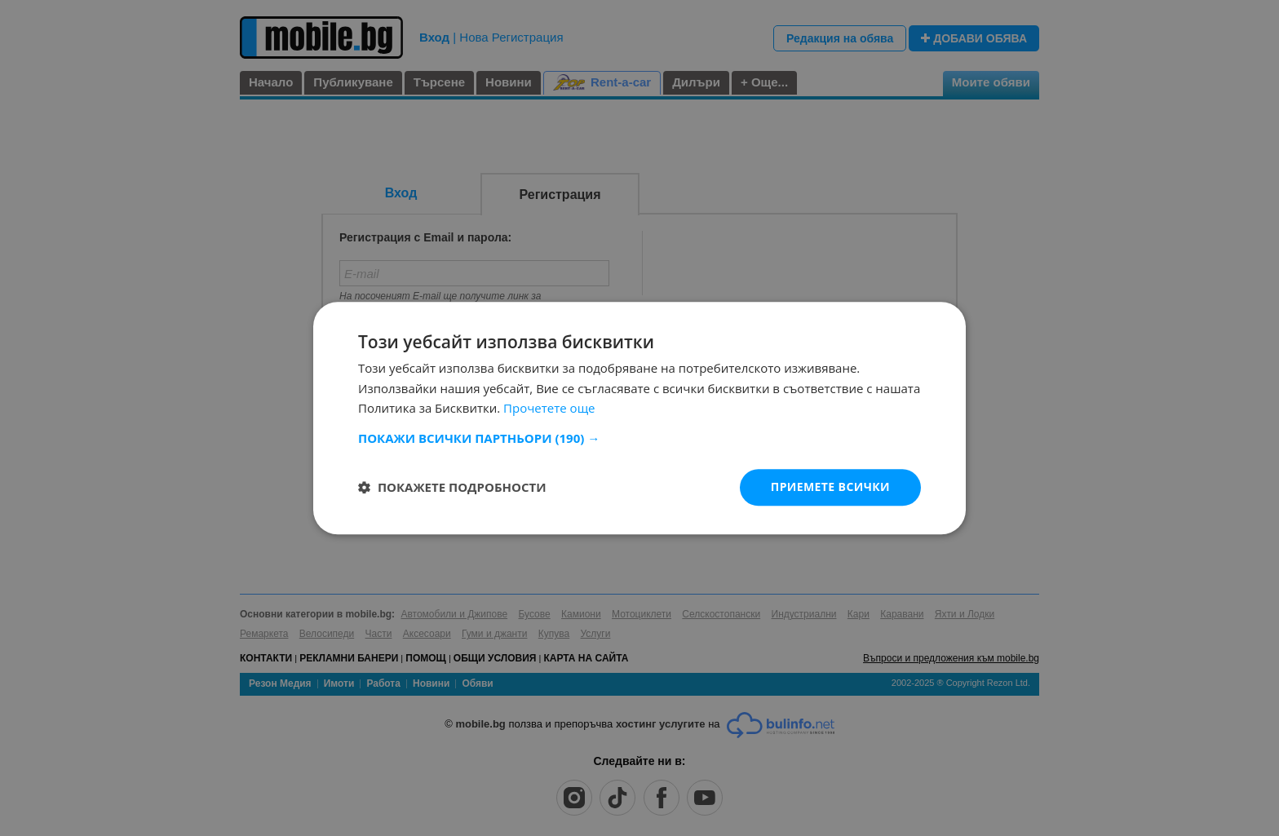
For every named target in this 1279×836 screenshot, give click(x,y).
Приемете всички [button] (830, 486)
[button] (639, 438)
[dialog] (639, 418)
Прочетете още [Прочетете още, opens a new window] (549, 408)
